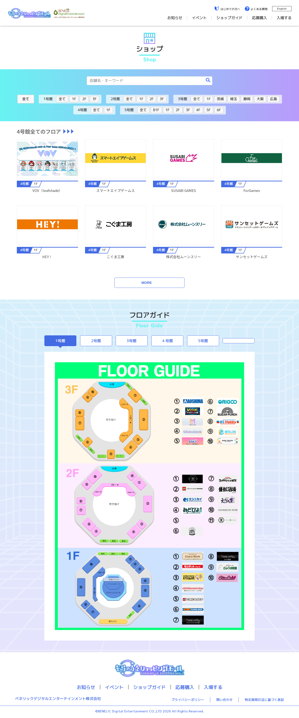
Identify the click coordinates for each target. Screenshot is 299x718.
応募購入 (259, 17)
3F (94, 98)
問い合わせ (224, 699)
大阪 (260, 98)
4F (198, 109)
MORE (147, 282)
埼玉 (233, 98)
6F (219, 109)
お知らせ (174, 17)
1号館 (60, 340)
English (282, 9)
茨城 (220, 98)
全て (25, 98)
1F (74, 98)
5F (208, 109)
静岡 (246, 98)
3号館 (132, 340)
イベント (199, 17)
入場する (284, 17)
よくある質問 (259, 9)
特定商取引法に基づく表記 (264, 699)
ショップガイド (229, 17)
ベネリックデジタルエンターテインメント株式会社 (58, 698)
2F (84, 98)
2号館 (96, 340)
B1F (156, 109)
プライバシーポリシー (187, 699)
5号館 (203, 340)
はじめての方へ (230, 9)
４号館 (167, 340)
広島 (273, 98)
